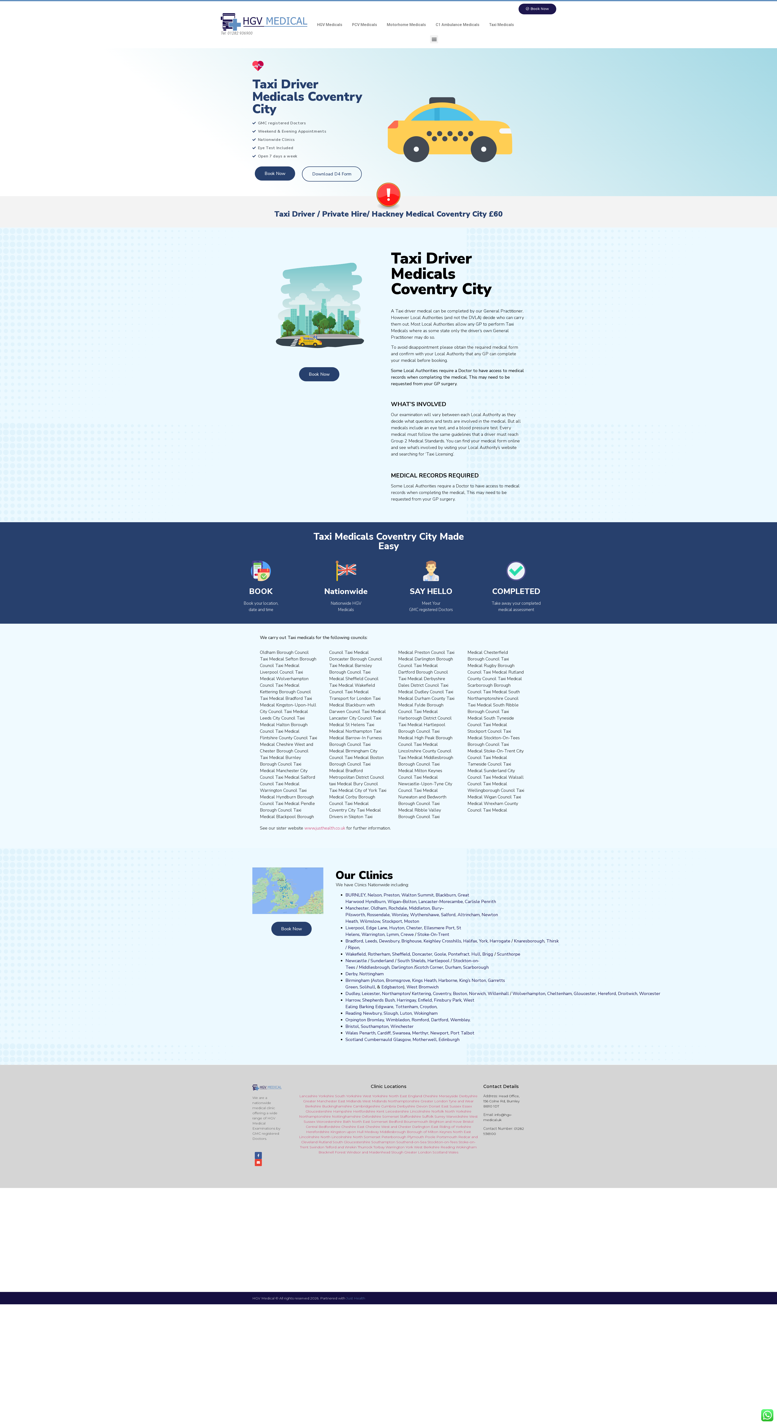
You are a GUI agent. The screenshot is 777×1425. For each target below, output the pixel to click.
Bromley (375, 1020)
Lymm (393, 935)
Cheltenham (559, 994)
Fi (435, 1000)
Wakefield (355, 954)
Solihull (367, 987)
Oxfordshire (371, 1116)
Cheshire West (377, 1127)
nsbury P (446, 1000)
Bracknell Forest (332, 1152)
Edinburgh (449, 1040)
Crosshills (451, 941)
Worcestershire (329, 1122)
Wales (351, 1033)
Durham (453, 967)
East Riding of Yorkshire (451, 1127)
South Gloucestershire (351, 1142)
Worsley (400, 915)
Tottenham (406, 1007)
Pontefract (458, 954)
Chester (414, 928)
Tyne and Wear (461, 1101)
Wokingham (426, 1013)
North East (398, 1096)
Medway (371, 1132)
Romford (420, 1020)
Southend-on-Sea (411, 1142)
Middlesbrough (374, 967)
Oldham (379, 908)
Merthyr (420, 1033)
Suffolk (427, 1116)
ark (458, 1000)
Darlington (402, 967)
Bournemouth (416, 1122)
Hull (475, 954)
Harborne (447, 981)
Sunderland (382, 961)
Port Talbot (462, 1033)
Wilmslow (370, 921)
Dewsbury (389, 941)
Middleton (419, 908)
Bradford (354, 941)
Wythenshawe (424, 915)
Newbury (372, 1013)
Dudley (352, 994)
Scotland (354, 1040)
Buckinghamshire (337, 1106)
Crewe (407, 935)
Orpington (355, 1020)
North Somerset (366, 1137)
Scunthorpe (508, 954)
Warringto (394, 1147)
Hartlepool (438, 961)
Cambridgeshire (366, 1106)
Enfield (425, 1000)
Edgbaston (391, 987)
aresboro (528, 941)
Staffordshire (410, 1116)
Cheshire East (352, 1127)
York (483, 941)
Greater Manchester (320, 1101)
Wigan (394, 902)
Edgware (384, 1007)
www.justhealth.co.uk (324, 828)
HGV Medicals (329, 25)
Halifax (470, 941)
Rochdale (397, 908)
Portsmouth (446, 1137)
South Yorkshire (348, 1096)
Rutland (325, 1142)
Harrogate (500, 941)
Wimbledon (398, 1020)
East (467, 1132)
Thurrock (365, 1147)
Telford (330, 1147)
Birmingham (357, 981)
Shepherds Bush (378, 1000)
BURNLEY (355, 895)
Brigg (487, 954)
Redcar (464, 1137)
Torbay (379, 1147)
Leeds (371, 941)
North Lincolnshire (336, 1137)
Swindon (316, 1147)
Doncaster (422, 954)
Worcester (649, 994)
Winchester (402, 1027)
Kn (516, 941)
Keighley (432, 941)
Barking (366, 1007)
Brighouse (411, 941)
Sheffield (401, 954)
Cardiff (384, 1033)
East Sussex (451, 1106)
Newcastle (356, 961)
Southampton (374, 1027)
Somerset (390, 1116)
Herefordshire (317, 1132)
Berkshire (313, 1106)
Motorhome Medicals (406, 25)
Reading (353, 1013)
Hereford (607, 994)
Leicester (371, 994)
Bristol (352, 1027)
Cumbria (388, 1106)
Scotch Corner (429, 967)
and (394, 1127)
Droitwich (627, 994)
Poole (430, 1137)
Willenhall (498, 994)
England (415, 1096)
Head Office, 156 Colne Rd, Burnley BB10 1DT (501, 1101)
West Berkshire (427, 1147)
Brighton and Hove (445, 1122)
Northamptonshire (404, 1101)
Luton (406, 1013)
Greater (410, 1152)
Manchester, (357, 908)
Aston (378, 981)
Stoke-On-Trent (433, 935)
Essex (467, 1106)
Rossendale (378, 915)
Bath (347, 1122)
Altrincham (469, 915)
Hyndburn (375, 902)
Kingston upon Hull (346, 1132)
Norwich (477, 994)
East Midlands (349, 1101)
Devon (422, 1106)
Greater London (434, 1101)
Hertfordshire (364, 1111)
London (425, 1152)
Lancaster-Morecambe (440, 902)
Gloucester (585, 994)
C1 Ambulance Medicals (457, 25)
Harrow (352, 1000)
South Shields (411, 961)
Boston (460, 994)
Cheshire (430, 1096)
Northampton (395, 994)
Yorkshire (326, 1096)
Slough (390, 1013)
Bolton (409, 902)
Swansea (401, 1033)
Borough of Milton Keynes (429, 1132)
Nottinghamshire (346, 1116)
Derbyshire (468, 1096)
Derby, (351, 974)
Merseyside (448, 1096)
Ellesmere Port (439, 928)
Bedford (396, 1122)
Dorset (434, 1106)
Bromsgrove (398, 981)
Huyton (396, 928)
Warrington (373, 935)
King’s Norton (472, 981)
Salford (448, 915)
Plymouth (415, 1137)
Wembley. (460, 1020)
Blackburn (446, 895)
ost (411, 921)
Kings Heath (424, 981)
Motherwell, (425, 1040)
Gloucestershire (319, 1111)
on (416, 921)
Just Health (355, 1300)
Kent (380, 1111)
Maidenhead (379, 1152)
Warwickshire (457, 1116)
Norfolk (437, 1111)
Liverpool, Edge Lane (366, 928)
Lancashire (308, 1096)
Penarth (367, 1033)
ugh (540, 941)
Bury (436, 908)
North (458, 1132)
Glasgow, (402, 1040)
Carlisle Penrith (480, 902)
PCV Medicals (364, 25)
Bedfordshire (329, 1127)
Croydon (428, 1007)
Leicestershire (397, 1111)
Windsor (354, 1152)
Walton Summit (417, 895)
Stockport (392, 921)
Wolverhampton (528, 994)
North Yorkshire (458, 1111)
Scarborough (476, 967)
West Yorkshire (375, 1096)
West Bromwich (422, 987)
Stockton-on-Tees (442, 1142)
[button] (434, 40)
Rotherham (379, 954)
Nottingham (371, 974)
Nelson (375, 895)
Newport (439, 1033)
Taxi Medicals (501, 25)
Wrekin (351, 1147)
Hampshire (342, 1111)
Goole (440, 954)
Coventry (442, 994)
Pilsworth (355, 915)
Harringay (406, 1000)
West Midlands (374, 1101)
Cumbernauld (378, 1040)
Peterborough (393, 1137)
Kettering (421, 994)
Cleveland (309, 1142)
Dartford (439, 1020)
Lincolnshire (420, 1111)
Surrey (439, 1116)
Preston (391, 895)
